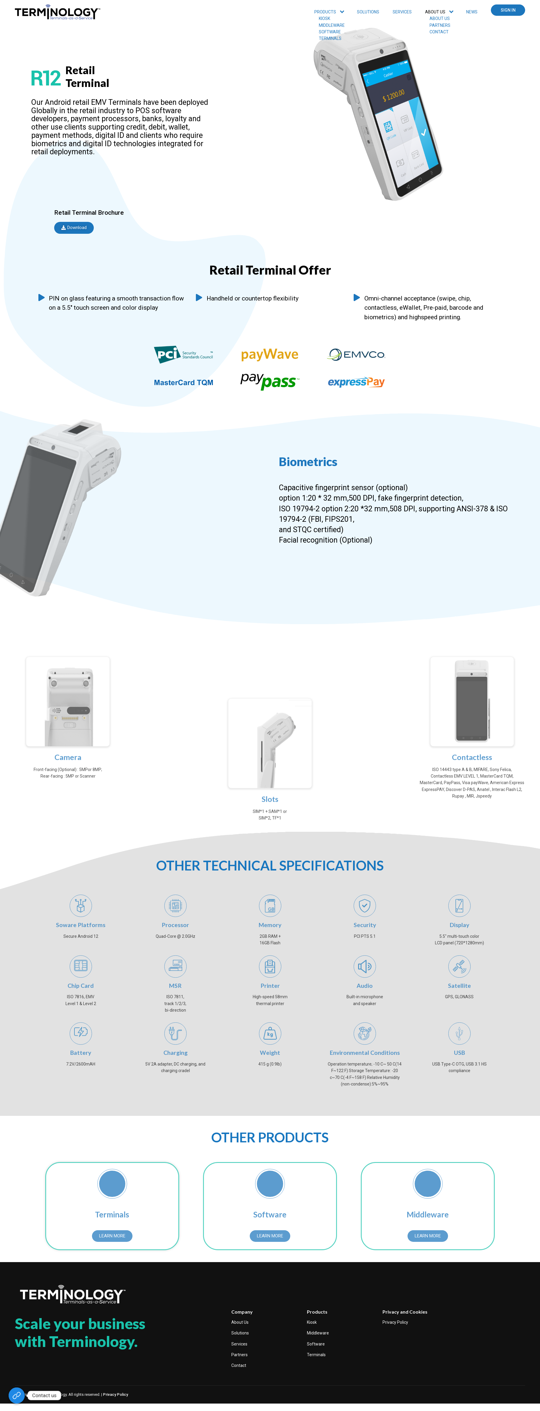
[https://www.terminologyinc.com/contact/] (17, 1395)
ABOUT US (435, 12)
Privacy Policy (395, 1324)
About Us (240, 1324)
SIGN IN (508, 10)
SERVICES (402, 12)
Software (316, 1345)
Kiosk (312, 1324)
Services (239, 1345)
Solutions (368, 12)
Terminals (316, 1356)
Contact (238, 1367)
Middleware (318, 1335)
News (471, 12)
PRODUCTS (325, 12)
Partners (239, 1356)
